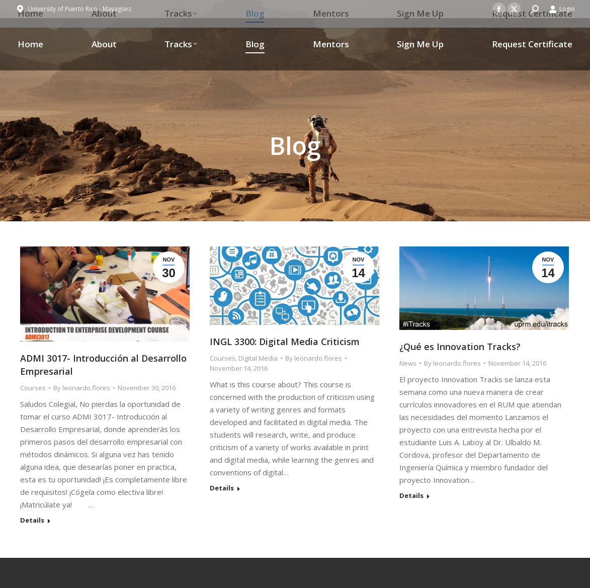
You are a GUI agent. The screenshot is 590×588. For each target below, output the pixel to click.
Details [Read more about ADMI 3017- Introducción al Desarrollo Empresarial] (32, 520)
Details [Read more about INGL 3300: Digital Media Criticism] (222, 488)
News (407, 363)
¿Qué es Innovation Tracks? (460, 347)
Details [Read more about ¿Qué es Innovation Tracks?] (411, 495)
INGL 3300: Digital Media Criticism (285, 341)
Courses (33, 387)
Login (562, 9)
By (81, 387)
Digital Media (258, 358)
